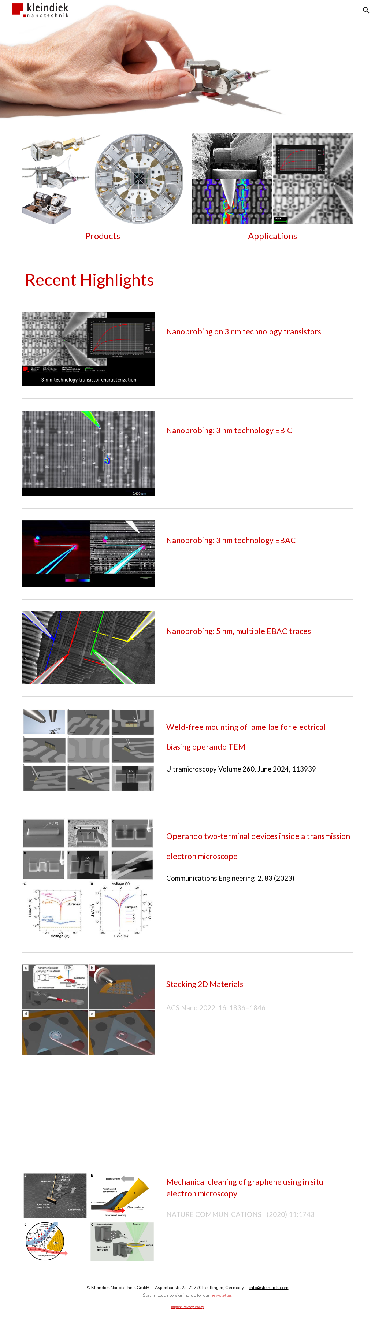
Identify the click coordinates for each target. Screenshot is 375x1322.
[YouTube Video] (88, 1108)
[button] (366, 10)
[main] (102, 236)
